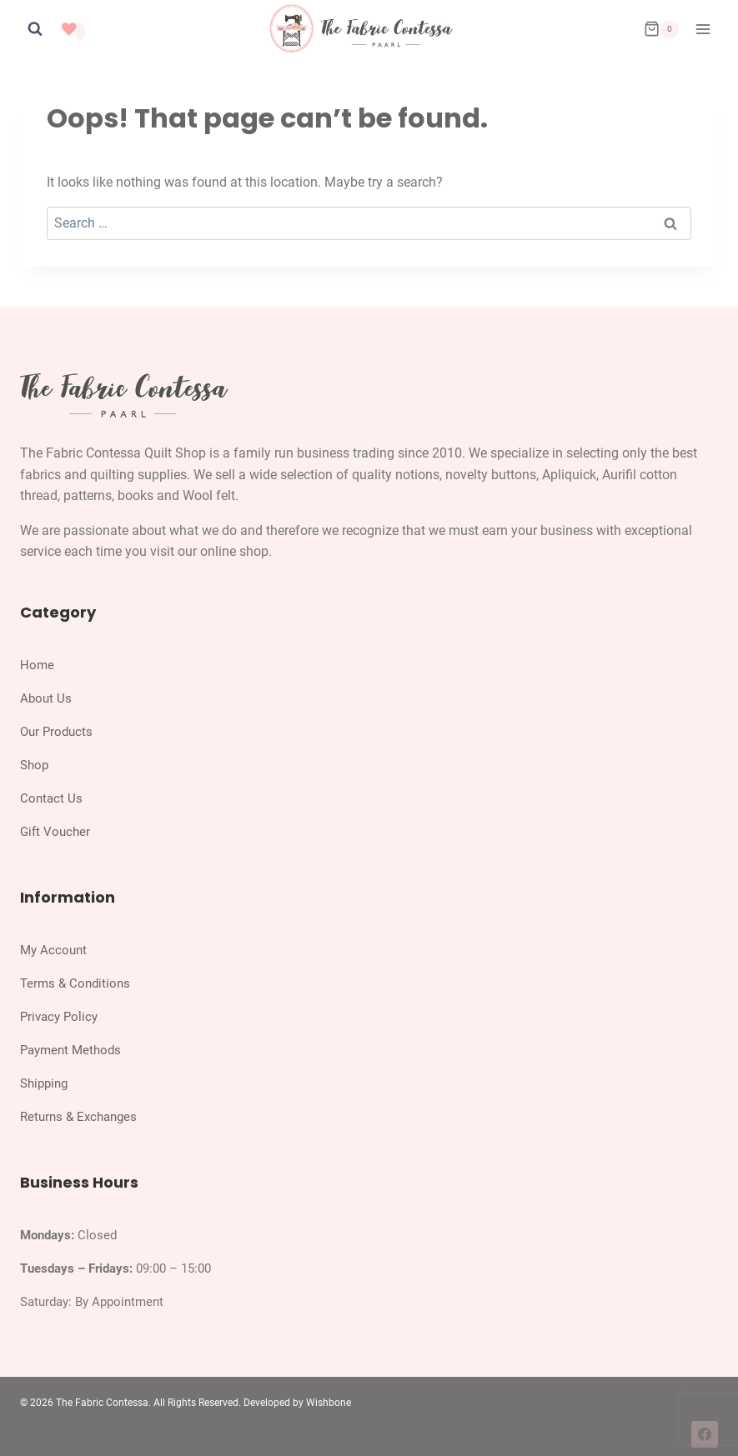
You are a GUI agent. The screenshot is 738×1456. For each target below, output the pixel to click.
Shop (34, 765)
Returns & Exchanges (78, 1116)
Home (37, 665)
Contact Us (51, 798)
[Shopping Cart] (661, 29)
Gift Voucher (55, 831)
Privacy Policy (59, 1016)
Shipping (44, 1083)
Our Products (56, 731)
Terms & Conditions (75, 983)
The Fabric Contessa (102, 1402)
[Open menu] (702, 29)
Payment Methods (70, 1050)
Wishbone (328, 1402)
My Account (53, 950)
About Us (46, 698)
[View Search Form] (35, 29)
